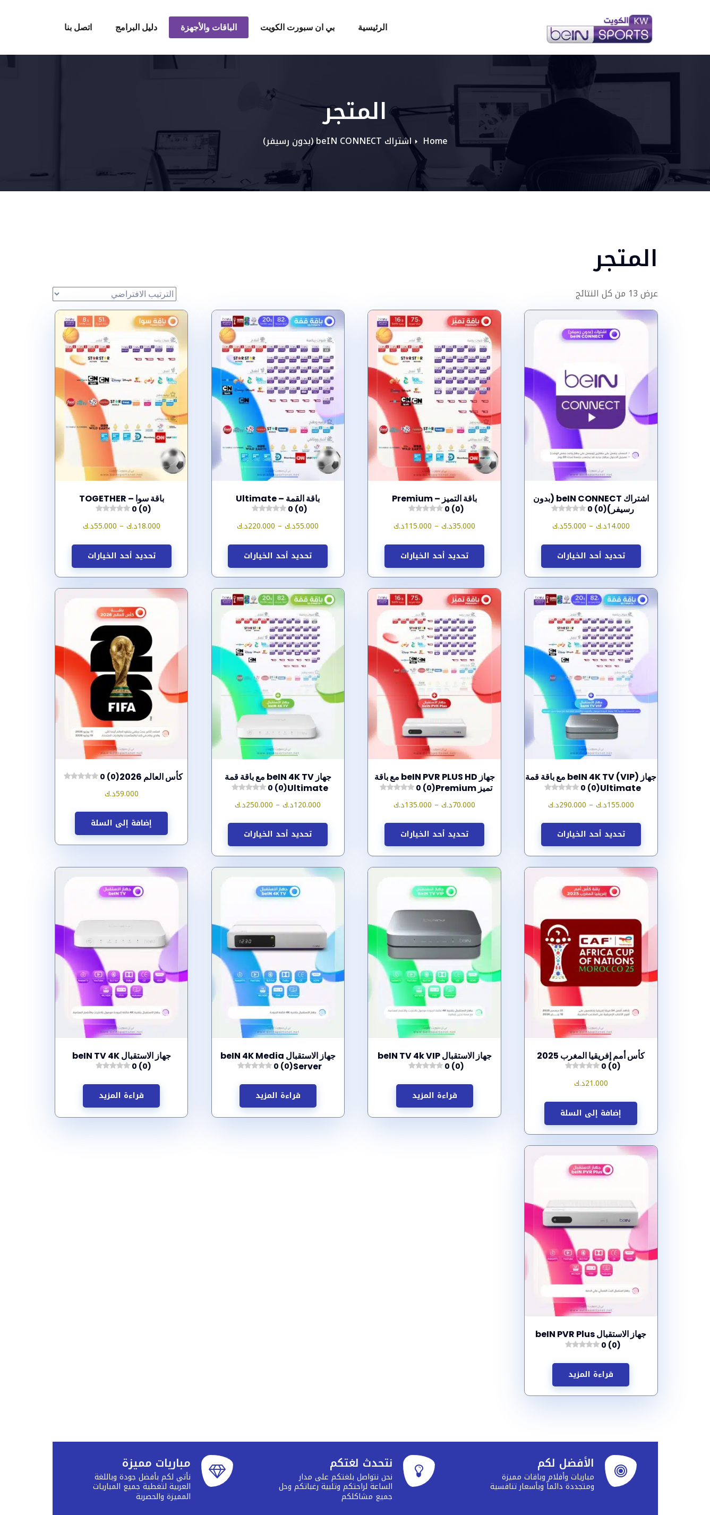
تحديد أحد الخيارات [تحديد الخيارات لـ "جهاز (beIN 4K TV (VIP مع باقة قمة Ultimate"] (591, 834)
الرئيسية (372, 27)
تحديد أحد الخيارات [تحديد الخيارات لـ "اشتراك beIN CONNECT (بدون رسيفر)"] (591, 556)
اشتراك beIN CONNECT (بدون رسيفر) (337, 141)
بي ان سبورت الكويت (297, 27)
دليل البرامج (136, 27)
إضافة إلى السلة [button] (121, 823)
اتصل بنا (78, 27)
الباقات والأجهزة (209, 27)
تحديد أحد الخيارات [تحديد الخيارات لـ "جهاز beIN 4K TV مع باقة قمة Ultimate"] (278, 834)
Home (435, 141)
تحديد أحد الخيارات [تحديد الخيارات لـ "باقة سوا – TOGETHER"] (122, 556)
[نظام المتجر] (114, 294)
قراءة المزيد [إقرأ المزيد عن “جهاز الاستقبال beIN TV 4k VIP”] (434, 1095)
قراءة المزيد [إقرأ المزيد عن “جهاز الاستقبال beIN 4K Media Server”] (278, 1095)
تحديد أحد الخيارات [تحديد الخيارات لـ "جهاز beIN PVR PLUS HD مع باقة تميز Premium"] (434, 834)
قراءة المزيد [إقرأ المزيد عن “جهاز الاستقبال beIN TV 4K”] (121, 1095)
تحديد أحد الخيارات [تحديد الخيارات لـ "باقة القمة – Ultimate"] (278, 556)
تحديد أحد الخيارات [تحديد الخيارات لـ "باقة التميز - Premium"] (434, 556)
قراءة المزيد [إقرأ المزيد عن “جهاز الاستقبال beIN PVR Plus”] (590, 1374)
